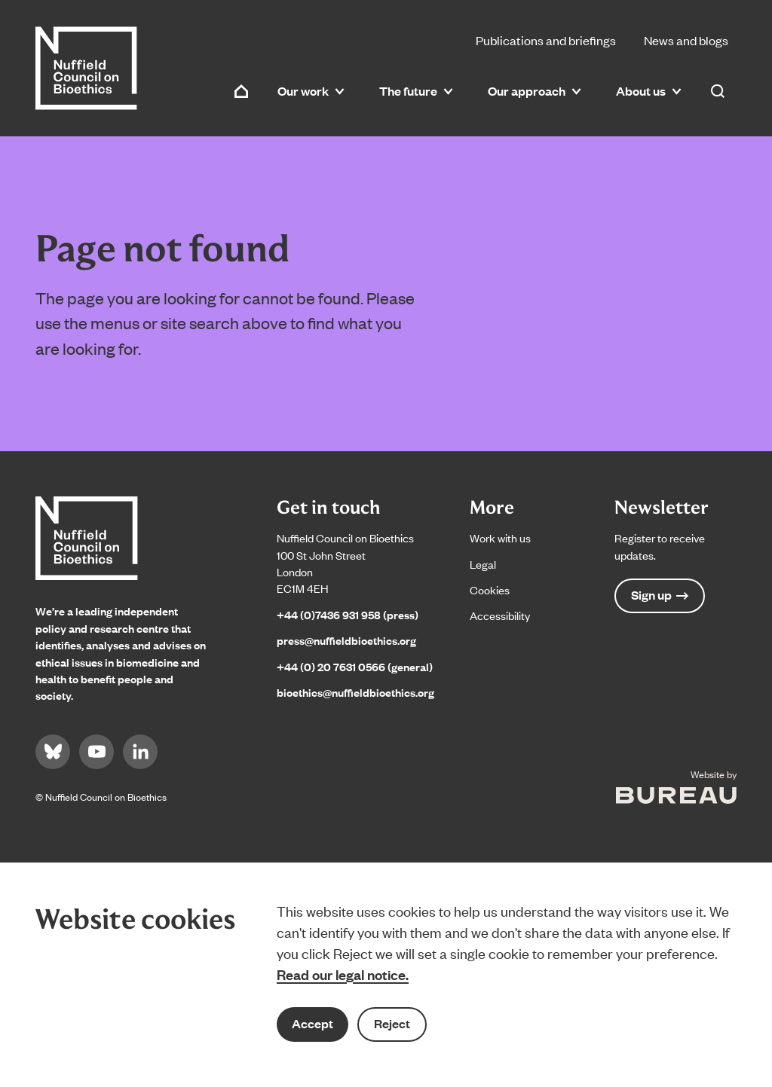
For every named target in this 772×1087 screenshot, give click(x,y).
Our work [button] (311, 90)
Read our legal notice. (343, 974)
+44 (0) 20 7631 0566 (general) (355, 666)
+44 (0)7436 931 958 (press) (347, 614)
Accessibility (500, 615)
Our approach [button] (534, 90)
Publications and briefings (546, 40)
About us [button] (649, 90)
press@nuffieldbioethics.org (346, 640)
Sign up (659, 594)
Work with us (500, 537)
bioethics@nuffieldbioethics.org (355, 692)
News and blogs (686, 40)
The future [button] (416, 90)
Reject (392, 1023)
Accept (312, 1023)
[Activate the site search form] (718, 91)
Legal (483, 564)
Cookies (490, 589)
